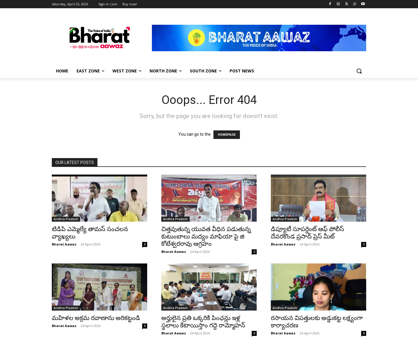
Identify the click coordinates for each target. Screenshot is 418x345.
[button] (359, 71)
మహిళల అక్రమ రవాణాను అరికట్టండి (96, 317)
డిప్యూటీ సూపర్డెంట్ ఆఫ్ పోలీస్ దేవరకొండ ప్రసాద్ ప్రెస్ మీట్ (307, 232)
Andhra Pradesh (66, 219)
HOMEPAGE (226, 135)
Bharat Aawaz (64, 244)
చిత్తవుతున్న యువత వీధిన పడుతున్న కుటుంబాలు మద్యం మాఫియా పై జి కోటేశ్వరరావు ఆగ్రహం (206, 236)
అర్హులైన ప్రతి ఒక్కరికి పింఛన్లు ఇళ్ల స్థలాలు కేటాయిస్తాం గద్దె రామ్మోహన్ (203, 321)
